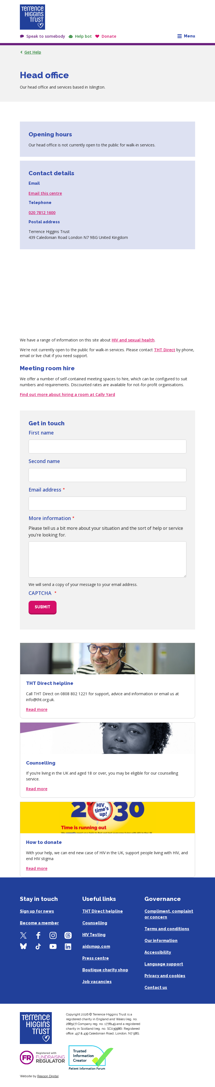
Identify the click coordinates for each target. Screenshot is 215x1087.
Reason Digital (48, 1076)
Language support (163, 964)
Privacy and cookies (164, 976)
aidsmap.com (96, 946)
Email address (45, 489)
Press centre (95, 958)
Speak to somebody (45, 36)
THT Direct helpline (102, 911)
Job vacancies (97, 981)
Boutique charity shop (105, 970)
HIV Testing (94, 934)
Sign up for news (37, 911)
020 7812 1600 (42, 212)
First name (41, 432)
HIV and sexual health (133, 340)
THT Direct (164, 349)
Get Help (32, 52)
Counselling (94, 923)
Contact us (155, 987)
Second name (44, 461)
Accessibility (157, 952)
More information (50, 518)
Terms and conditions (166, 929)
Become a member (39, 923)
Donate (109, 36)
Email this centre (45, 193)
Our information (160, 940)
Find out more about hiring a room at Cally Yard (67, 394)
